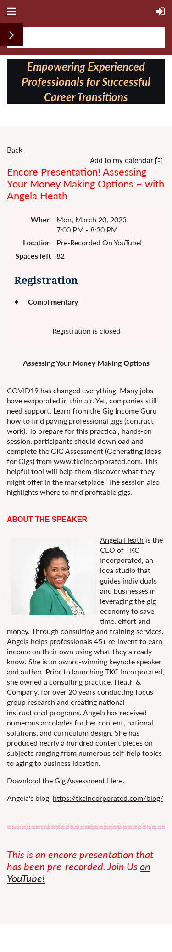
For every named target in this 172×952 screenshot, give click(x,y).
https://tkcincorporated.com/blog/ (108, 797)
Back (14, 149)
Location (37, 242)
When (41, 219)
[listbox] (127, 160)
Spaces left (33, 255)
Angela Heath (122, 539)
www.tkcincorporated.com (97, 461)
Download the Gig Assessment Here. (65, 780)
